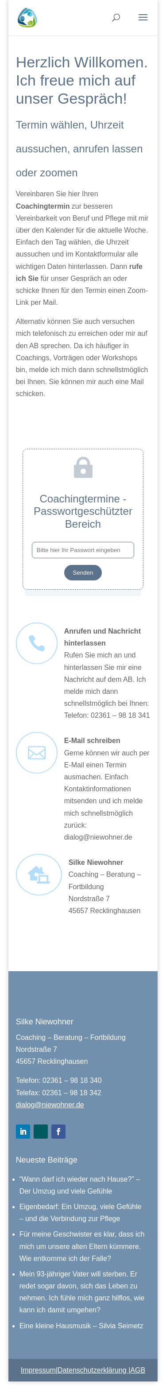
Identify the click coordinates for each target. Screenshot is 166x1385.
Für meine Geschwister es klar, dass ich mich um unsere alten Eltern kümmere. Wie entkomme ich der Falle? (82, 1246)
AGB (137, 1370)
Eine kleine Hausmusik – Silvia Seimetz (81, 1326)
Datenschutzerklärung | (94, 1370)
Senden (83, 572)
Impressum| (39, 1370)
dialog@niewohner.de (50, 1105)
